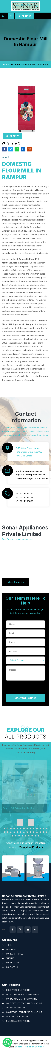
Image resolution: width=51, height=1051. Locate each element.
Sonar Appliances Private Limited (24, 896)
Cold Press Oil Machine (18, 990)
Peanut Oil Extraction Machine (22, 994)
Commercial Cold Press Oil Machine (24, 1012)
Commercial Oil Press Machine (21, 999)
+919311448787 (24, 493)
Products (11, 949)
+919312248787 (24, 497)
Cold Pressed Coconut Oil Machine (24, 1003)
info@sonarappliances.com (29, 471)
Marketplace (12, 962)
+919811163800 (24, 501)
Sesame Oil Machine (16, 1008)
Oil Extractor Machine (18, 1021)
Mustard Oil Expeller (17, 1016)
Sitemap (10, 958)
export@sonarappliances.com (31, 474)
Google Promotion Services (29, 1046)
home (6, 64)
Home (9, 945)
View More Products (31, 847)
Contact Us (12, 967)
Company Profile (14, 954)
